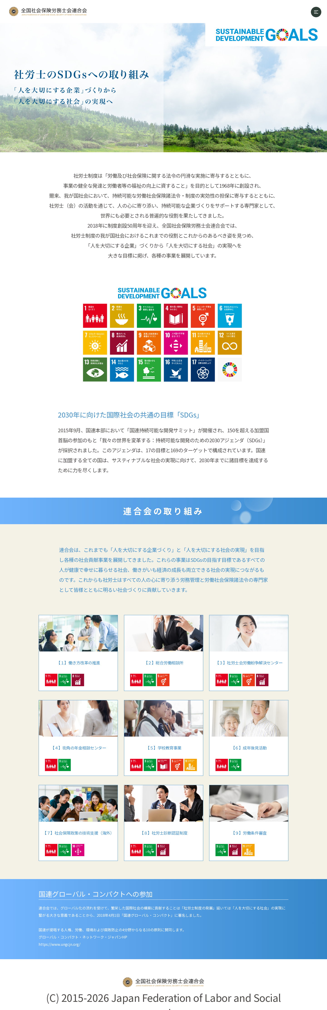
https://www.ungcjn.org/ (59, 944)
